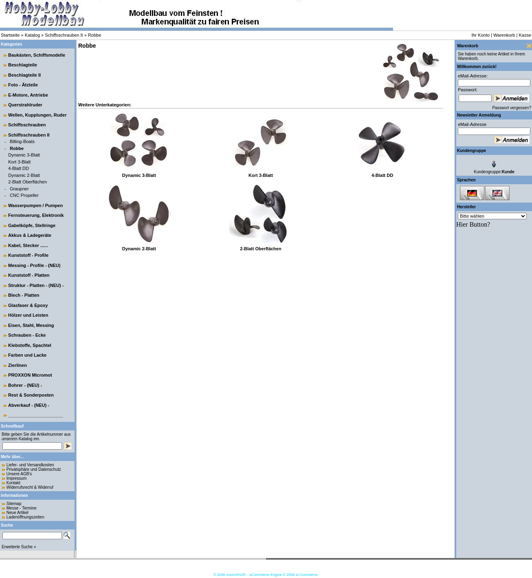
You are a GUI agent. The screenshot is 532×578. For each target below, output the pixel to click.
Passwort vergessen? (511, 108)
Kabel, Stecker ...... (28, 245)
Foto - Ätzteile (23, 84)
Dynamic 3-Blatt (24, 154)
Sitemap (14, 503)
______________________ (35, 415)
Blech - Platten (23, 295)
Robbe (94, 35)
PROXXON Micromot (30, 375)
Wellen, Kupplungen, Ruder (37, 115)
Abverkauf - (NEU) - (28, 405)
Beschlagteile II (24, 75)
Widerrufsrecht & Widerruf (30, 487)
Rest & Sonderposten (31, 395)
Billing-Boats (22, 141)
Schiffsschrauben (27, 124)
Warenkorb (504, 35)
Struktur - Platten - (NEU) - (36, 285)
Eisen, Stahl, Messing (31, 325)
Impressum (16, 478)
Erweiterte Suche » (19, 547)
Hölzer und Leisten (28, 315)
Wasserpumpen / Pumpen (35, 205)
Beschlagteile (22, 64)
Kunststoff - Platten (28, 275)
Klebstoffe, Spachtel (29, 345)
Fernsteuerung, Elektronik (36, 215)
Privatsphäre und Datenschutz (34, 469)
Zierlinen (17, 365)
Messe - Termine (22, 508)
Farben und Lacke (27, 355)
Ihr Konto (480, 35)
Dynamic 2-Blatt (24, 175)
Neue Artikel (18, 512)
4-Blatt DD (18, 168)
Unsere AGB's (19, 474)
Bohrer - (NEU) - (25, 385)
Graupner (19, 188)
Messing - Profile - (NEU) (34, 265)
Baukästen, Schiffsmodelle (36, 55)
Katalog (32, 35)
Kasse (525, 35)
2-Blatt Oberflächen (27, 181)
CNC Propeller (24, 195)
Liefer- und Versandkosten (30, 465)
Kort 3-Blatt (19, 161)
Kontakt (13, 483)
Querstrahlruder (25, 104)
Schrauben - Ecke (27, 335)
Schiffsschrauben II (64, 35)
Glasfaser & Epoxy (28, 305)
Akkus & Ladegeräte (29, 235)
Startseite (10, 35)
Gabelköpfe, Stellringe (31, 225)
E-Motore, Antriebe (28, 95)
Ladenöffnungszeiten (25, 517)
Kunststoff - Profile (28, 255)
